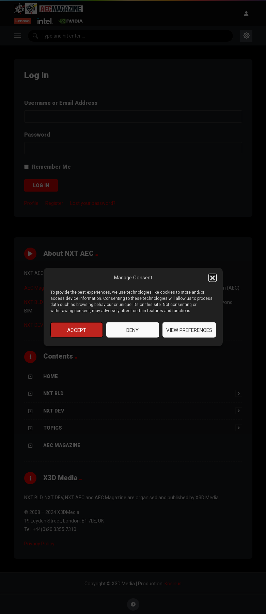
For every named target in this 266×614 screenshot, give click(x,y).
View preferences (189, 330)
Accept (76, 330)
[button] (212, 277)
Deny (132, 330)
